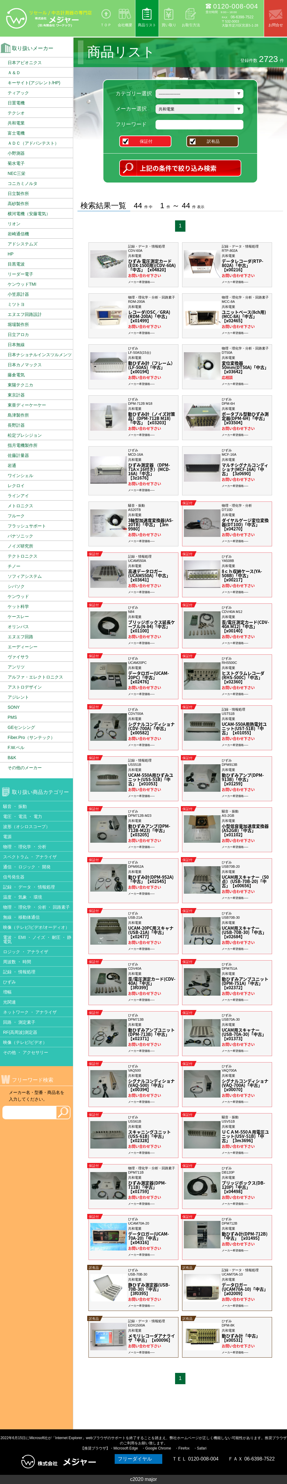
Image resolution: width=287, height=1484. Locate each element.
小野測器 (16, 153)
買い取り (169, 25)
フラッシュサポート (27, 525)
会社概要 (125, 25)
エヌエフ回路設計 (25, 314)
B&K (12, 757)
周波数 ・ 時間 (17, 961)
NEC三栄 (16, 173)
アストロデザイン (25, 687)
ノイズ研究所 (20, 546)
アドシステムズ (23, 243)
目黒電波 (16, 264)
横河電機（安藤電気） (29, 213)
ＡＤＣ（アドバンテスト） (33, 143)
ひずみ (9, 981)
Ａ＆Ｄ (14, 72)
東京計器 (16, 395)
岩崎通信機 (18, 233)
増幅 (7, 992)
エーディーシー (23, 646)
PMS (12, 717)
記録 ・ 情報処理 (19, 971)
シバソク (16, 586)
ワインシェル (20, 475)
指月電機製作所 (23, 445)
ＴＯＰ (105, 25)
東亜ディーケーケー (27, 405)
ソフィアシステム (25, 576)
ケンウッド (18, 596)
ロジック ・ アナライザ (25, 951)
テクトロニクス (23, 556)
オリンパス (18, 626)
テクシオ (16, 112)
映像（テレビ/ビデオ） (25, 1042)
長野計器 (16, 425)
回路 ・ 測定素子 (19, 1022)
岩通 (12, 465)
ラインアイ (18, 495)
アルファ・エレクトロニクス (35, 677)
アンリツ (16, 666)
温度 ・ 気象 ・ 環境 (22, 897)
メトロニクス (20, 505)
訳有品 (216, 141)
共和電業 (16, 123)
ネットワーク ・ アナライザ (30, 1012)
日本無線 (16, 344)
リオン (14, 223)
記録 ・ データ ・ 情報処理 (29, 887)
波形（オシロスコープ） (26, 826)
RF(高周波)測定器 (20, 1032)
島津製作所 (18, 415)
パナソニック (20, 536)
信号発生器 (13, 876)
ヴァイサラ (18, 656)
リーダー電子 (20, 274)
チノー (14, 566)
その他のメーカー (25, 767)
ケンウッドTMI (22, 284)
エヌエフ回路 (20, 636)
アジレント (18, 697)
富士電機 (16, 133)
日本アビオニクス (25, 62)
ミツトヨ (16, 304)
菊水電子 (16, 163)
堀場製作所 (18, 324)
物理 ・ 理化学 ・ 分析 (24, 846)
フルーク (16, 515)
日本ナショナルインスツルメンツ (40, 354)
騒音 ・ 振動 (15, 806)
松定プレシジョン (25, 435)
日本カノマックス (25, 364)
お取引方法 (191, 25)
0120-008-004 (235, 6)
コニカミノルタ (23, 183)
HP (10, 254)
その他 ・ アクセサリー (25, 1052)
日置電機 (16, 102)
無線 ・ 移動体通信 (21, 917)
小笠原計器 (18, 294)
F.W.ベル (16, 747)
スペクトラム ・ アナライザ (30, 856)
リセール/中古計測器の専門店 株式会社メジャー (49, 18)
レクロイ (16, 485)
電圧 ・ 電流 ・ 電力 (22, 816)
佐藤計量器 (18, 455)
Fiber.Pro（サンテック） (31, 737)
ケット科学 (18, 606)
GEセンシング (21, 727)
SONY (14, 707)
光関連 (9, 1002)
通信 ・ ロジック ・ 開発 (27, 866)
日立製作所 (18, 193)
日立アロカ (18, 334)
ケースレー (18, 616)
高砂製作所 (18, 203)
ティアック (18, 92)
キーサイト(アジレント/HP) (34, 82)
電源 (7, 836)
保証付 (148, 141)
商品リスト (147, 25)
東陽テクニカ (20, 384)
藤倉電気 (16, 374)
